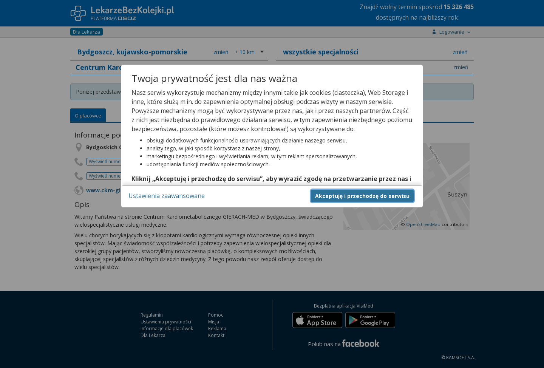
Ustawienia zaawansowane (166, 196)
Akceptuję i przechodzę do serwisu (362, 195)
